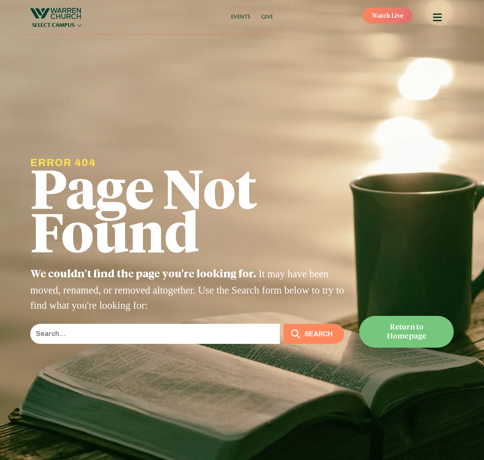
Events (240, 16)
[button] (314, 334)
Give (267, 16)
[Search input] (155, 334)
